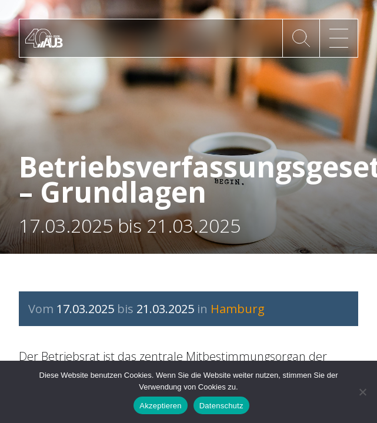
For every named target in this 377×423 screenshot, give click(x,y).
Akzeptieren (160, 405)
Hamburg (238, 309)
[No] (362, 392)
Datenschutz (221, 405)
